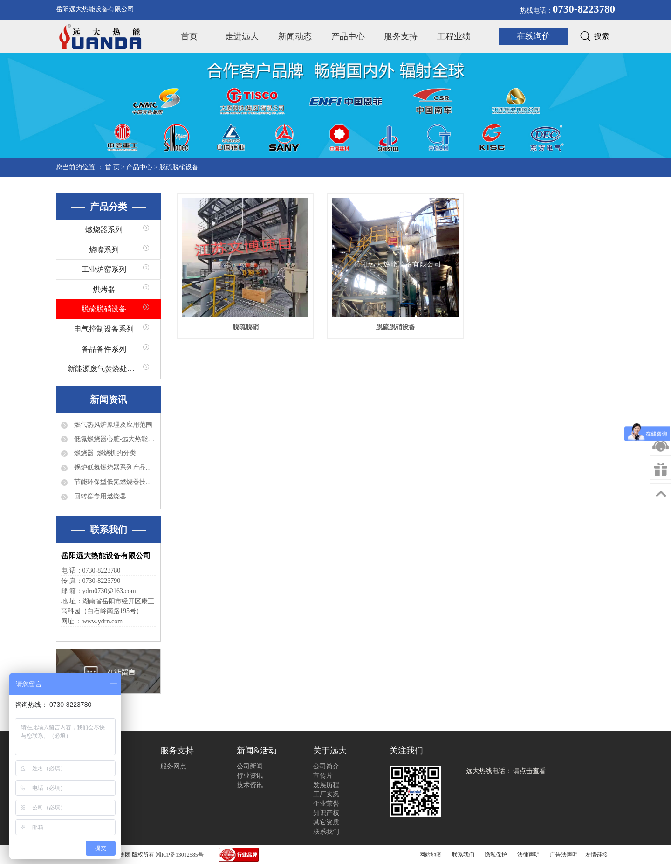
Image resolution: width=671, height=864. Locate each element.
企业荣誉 (326, 803)
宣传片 (323, 775)
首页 (189, 36)
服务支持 (401, 36)
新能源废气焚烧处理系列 (109, 369)
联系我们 (326, 831)
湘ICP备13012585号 (180, 854)
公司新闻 (250, 766)
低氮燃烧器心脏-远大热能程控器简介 (114, 438)
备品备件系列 (104, 349)
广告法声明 (564, 854)
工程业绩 (454, 36)
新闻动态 (295, 36)
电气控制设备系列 (104, 329)
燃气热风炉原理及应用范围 (112, 424)
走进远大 (242, 36)
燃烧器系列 (104, 230)
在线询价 (533, 36)
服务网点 (173, 766)
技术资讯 (250, 784)
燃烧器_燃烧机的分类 (104, 452)
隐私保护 (496, 854)
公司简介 (326, 766)
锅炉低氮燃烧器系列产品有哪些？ (114, 467)
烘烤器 (104, 289)
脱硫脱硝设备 (179, 167)
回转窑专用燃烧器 (99, 496)
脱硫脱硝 (246, 327)
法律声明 (528, 854)
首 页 (112, 167)
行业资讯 (250, 775)
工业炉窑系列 (104, 269)
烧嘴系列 (104, 250)
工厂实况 (326, 794)
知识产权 (326, 812)
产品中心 (348, 36)
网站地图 (430, 854)
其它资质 (326, 822)
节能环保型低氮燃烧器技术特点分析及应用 (114, 481)
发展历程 (326, 784)
